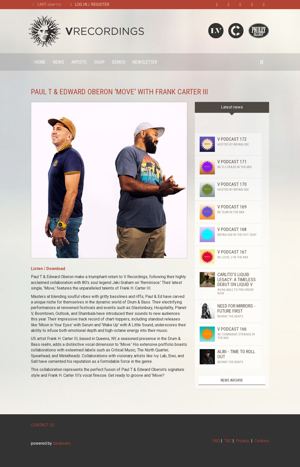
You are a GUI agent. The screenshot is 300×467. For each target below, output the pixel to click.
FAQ (216, 440)
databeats (62, 443)
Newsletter (145, 62)
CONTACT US (42, 425)
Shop (99, 62)
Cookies (261, 440)
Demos (118, 62)
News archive (232, 380)
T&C (228, 440)
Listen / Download (48, 268)
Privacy (242, 440)
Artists (79, 62)
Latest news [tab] (232, 107)
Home (40, 62)
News (58, 62)
